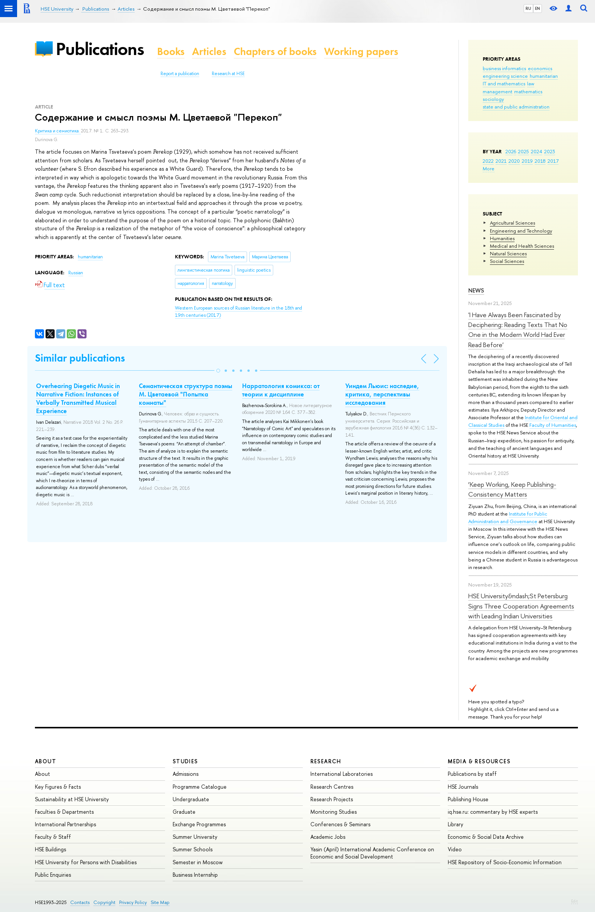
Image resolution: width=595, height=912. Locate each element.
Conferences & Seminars (340, 824)
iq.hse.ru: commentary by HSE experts (493, 811)
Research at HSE (228, 74)
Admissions (185, 773)
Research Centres (331, 786)
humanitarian (544, 75)
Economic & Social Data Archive (486, 836)
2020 (514, 160)
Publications (100, 48)
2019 (527, 160)
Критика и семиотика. (58, 131)
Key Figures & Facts (58, 786)
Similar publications (80, 358)
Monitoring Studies (333, 811)
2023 (549, 151)
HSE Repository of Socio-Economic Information (505, 862)
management (497, 91)
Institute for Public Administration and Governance (507, 517)
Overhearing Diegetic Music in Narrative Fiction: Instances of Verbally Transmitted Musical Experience (78, 398)
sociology (493, 99)
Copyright (104, 902)
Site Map (160, 902)
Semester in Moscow (198, 862)
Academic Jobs (327, 836)
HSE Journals (463, 786)
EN (537, 8)
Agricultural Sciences (512, 222)
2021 (501, 160)
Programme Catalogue (200, 786)
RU (528, 8)
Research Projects (331, 799)
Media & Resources (479, 761)
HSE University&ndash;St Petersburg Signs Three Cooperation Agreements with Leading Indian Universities (521, 605)
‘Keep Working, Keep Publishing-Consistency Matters (512, 489)
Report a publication (180, 74)
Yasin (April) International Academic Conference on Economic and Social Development (372, 853)
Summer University (195, 836)
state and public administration (516, 106)
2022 (488, 160)
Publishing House (468, 799)
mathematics (528, 91)
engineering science (505, 75)
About (45, 761)
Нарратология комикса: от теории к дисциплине (281, 390)
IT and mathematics (504, 83)
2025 (523, 151)
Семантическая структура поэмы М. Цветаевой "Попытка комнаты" (185, 394)
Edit (574, 901)
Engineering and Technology (521, 230)
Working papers (361, 51)
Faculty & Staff (53, 836)
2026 (510, 151)
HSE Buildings (50, 849)
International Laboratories (341, 773)
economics (540, 68)
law (530, 83)
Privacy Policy (133, 902)
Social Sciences (507, 261)
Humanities (502, 238)
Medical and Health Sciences (522, 245)
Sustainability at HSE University (72, 799)
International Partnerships (65, 824)
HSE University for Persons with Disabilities (86, 862)
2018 (540, 160)
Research (326, 761)
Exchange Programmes (199, 824)
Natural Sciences (508, 253)
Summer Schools (192, 849)
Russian (75, 273)
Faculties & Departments (64, 811)
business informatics (504, 68)
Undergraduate (191, 799)
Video (455, 849)
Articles (209, 51)
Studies (185, 761)
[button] (218, 370)
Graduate (184, 811)
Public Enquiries (53, 874)
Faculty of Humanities (552, 424)
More (488, 168)
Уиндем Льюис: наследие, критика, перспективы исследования (382, 394)
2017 (553, 160)
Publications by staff (472, 773)
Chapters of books (275, 51)
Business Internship (195, 874)
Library (455, 824)
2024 (536, 151)
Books (170, 51)
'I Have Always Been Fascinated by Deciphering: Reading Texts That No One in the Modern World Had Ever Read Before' (517, 329)
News (476, 290)
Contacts (80, 902)
